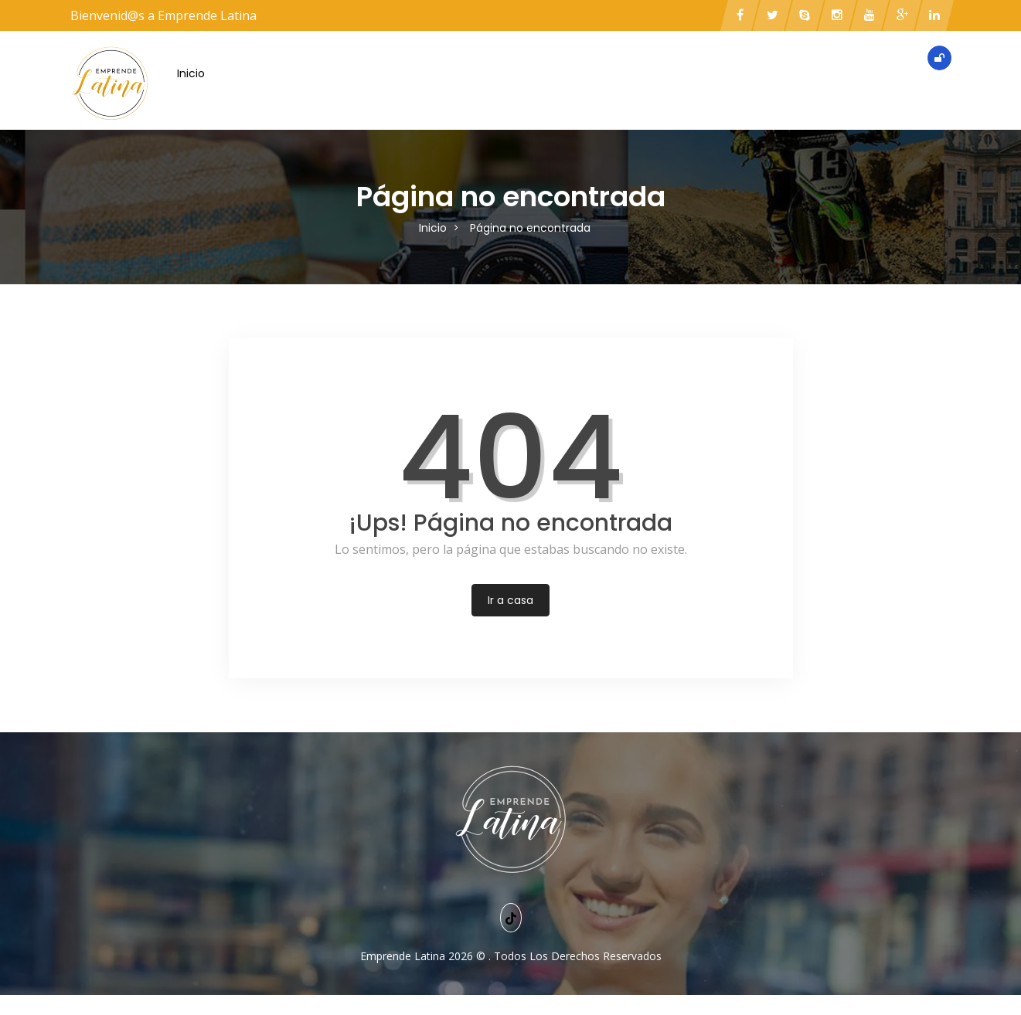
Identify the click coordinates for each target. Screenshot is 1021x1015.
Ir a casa (510, 600)
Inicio (191, 73)
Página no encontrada (530, 228)
